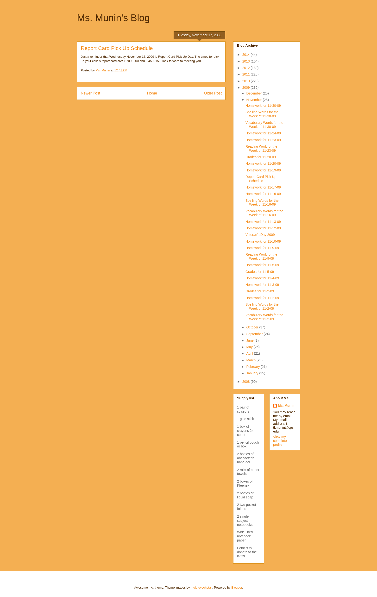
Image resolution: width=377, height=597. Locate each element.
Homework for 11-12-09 (263, 228)
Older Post (213, 93)
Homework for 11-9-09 (262, 248)
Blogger (236, 587)
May (249, 347)
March (251, 360)
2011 (246, 74)
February (253, 367)
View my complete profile (280, 440)
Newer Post (90, 93)
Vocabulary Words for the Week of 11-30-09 (264, 125)
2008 (246, 381)
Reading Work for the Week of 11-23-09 (261, 148)
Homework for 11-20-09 (263, 163)
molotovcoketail (201, 587)
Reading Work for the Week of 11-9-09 (261, 256)
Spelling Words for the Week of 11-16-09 (261, 203)
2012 (246, 68)
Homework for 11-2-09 (262, 298)
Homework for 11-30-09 (263, 105)
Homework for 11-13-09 (263, 222)
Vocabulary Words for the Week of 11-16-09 (264, 213)
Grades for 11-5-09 (259, 272)
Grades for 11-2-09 (259, 291)
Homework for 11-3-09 (262, 285)
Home (152, 93)
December (254, 93)
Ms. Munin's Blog (113, 18)
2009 (246, 87)
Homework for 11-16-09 (263, 194)
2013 (246, 61)
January (252, 373)
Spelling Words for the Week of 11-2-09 (261, 306)
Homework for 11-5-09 (262, 265)
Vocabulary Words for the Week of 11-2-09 (264, 317)
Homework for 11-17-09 (263, 187)
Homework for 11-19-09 (263, 170)
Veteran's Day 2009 (260, 235)
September (255, 334)
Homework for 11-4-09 (262, 278)
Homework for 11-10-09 (263, 241)
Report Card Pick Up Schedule (260, 179)
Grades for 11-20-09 (260, 157)
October (252, 327)
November (254, 100)
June (250, 340)
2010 (246, 81)
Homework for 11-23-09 (263, 140)
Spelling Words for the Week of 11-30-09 (261, 114)
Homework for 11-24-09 (263, 133)
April (250, 353)
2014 (246, 55)
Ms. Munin (286, 406)
